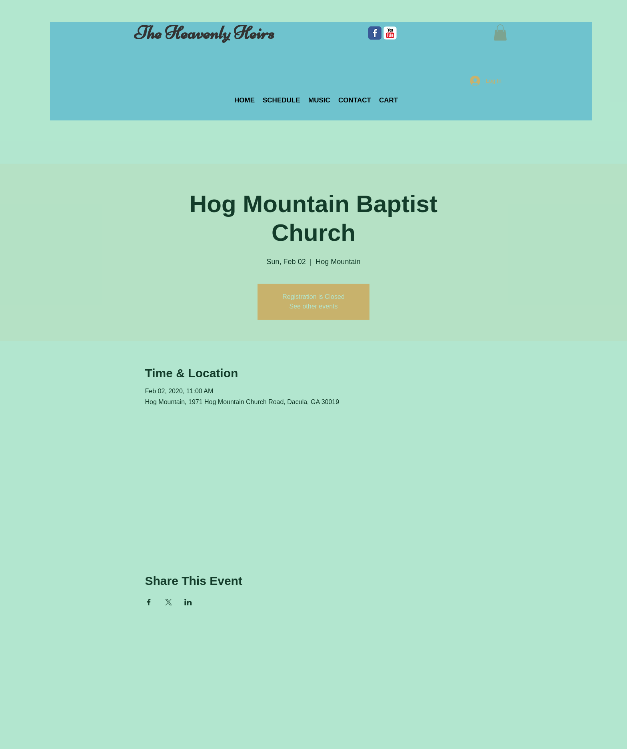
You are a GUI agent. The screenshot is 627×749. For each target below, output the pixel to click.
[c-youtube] (390, 33)
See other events (314, 306)
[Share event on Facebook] (149, 602)
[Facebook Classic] (374, 33)
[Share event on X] (168, 602)
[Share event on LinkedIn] (188, 602)
